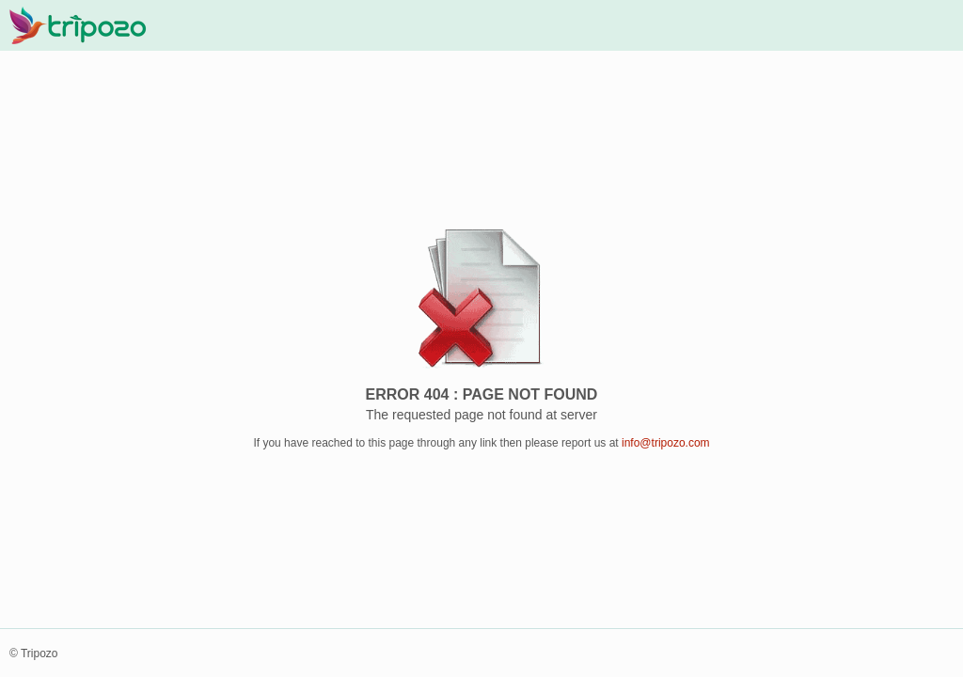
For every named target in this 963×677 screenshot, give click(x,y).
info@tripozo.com (666, 442)
